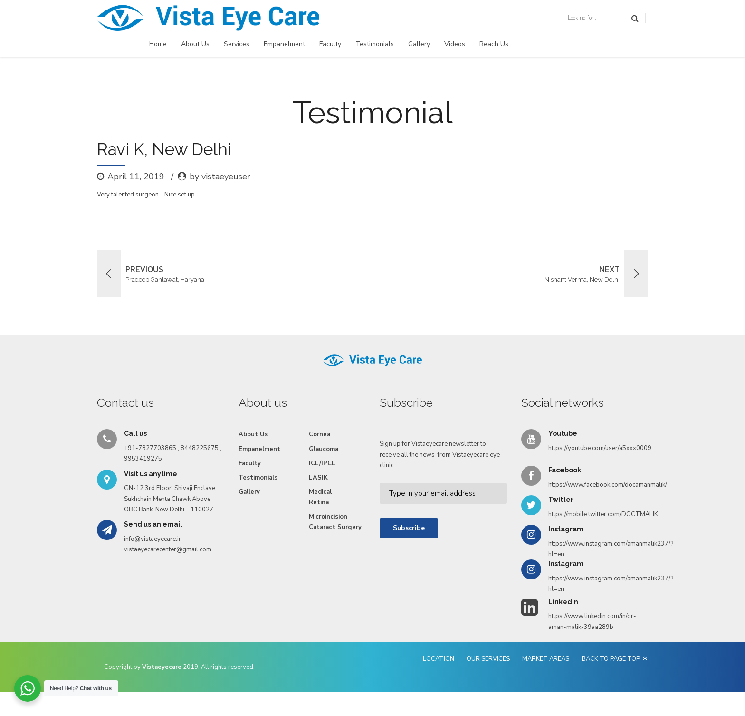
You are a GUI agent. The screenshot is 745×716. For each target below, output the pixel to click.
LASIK (318, 477)
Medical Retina (320, 497)
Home (158, 44)
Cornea (319, 434)
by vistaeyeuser (220, 176)
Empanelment (284, 44)
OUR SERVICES (488, 659)
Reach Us (493, 44)
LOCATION (438, 659)
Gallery (419, 44)
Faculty (330, 44)
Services (236, 44)
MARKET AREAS (545, 659)
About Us (195, 44)
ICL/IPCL (322, 463)
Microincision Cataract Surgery (335, 521)
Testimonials (374, 44)
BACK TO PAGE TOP (611, 659)
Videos (454, 44)
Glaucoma (323, 449)
